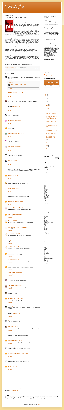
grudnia (47, 104)
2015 (46, 152)
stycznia (47, 148)
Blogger (38, 404)
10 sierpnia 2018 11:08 (19, 201)
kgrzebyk (9, 240)
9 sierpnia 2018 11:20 (20, 133)
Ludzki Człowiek (11, 246)
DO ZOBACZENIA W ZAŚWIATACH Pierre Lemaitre (51, 117)
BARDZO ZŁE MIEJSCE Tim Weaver (52, 118)
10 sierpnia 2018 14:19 (17, 246)
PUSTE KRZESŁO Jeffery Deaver (51, 137)
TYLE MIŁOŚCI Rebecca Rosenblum (52, 125)
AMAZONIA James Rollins (50, 126)
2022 (46, 97)
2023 (46, 95)
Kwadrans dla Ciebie (11, 207)
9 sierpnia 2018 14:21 (17, 146)
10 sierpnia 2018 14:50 (15, 259)
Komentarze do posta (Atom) (13, 390)
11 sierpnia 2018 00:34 (19, 272)
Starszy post (38, 388)
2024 (46, 94)
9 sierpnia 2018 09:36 (20, 126)
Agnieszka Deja (10, 320)
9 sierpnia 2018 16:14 (14, 160)
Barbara (9, 259)
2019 (46, 101)
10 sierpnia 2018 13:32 (16, 233)
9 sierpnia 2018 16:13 (14, 153)
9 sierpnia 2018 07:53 (19, 76)
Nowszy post (7, 388)
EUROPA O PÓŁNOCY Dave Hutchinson (52, 134)
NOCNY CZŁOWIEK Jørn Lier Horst (51, 130)
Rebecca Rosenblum (25, 68)
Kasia (9, 306)
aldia (9, 253)
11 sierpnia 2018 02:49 (22, 84)
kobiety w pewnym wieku (12, 126)
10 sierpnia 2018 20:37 (14, 266)
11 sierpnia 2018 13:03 (17, 292)
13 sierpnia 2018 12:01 (16, 313)
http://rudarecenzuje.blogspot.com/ (14, 353)
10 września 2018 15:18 (15, 366)
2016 (46, 151)
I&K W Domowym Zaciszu (12, 133)
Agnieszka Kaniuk (11, 120)
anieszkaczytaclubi (11, 340)
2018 (46, 102)
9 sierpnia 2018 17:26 (16, 167)
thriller (30, 68)
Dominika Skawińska (11, 298)
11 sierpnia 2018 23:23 (19, 298)
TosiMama (9, 188)
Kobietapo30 (10, 167)
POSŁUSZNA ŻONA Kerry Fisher (51, 133)
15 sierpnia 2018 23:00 (18, 340)
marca (47, 145)
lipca (46, 139)
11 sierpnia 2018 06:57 (13, 279)
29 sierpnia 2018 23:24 (24, 353)
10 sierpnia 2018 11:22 (19, 207)
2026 (46, 91)
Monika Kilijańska (11, 285)
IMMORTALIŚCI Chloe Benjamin (51, 113)
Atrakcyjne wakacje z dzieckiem (13, 139)
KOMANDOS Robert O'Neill (50, 136)
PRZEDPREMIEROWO (18, 68)
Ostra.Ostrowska (11, 214)
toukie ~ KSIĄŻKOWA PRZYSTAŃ (14, 99)
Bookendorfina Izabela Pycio (50, 74)
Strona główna (22, 388)
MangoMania (10, 181)
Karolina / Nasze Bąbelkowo (13, 92)
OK (8, 279)
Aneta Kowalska (11, 292)
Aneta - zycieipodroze (11, 76)
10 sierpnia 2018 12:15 (13, 220)
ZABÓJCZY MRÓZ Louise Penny (51, 120)
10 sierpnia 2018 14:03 (15, 240)
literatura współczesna (11, 68)
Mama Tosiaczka (11, 146)
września (47, 108)
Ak (8, 220)
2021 (46, 98)
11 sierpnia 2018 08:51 (18, 285)
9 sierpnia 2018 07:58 (21, 92)
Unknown (9, 366)
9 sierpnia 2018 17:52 (14, 175)
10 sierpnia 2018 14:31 (13, 253)
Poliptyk (9, 175)
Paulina (9, 326)
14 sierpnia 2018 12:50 (16, 334)
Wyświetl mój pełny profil (48, 75)
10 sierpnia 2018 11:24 (18, 214)
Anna (9, 266)
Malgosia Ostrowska (11, 272)
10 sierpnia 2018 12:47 (23, 227)
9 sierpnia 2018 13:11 (23, 139)
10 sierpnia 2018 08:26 (15, 188)
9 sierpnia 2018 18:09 (16, 181)
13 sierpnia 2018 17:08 (17, 320)
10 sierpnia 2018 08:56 (17, 194)
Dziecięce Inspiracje (11, 201)
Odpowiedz (10, 80)
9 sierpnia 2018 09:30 (18, 120)
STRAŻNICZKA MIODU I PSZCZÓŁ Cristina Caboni (51, 123)
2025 (46, 92)
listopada (47, 105)
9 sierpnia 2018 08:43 (16, 106)
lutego (47, 146)
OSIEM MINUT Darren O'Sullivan (51, 121)
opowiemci (10, 233)
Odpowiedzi (11, 82)
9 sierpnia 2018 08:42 (23, 99)
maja (47, 142)
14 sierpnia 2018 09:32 (14, 326)
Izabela (9, 153)
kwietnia (47, 143)
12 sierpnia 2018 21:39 (14, 306)
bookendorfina (14, 7)
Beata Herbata (10, 194)
